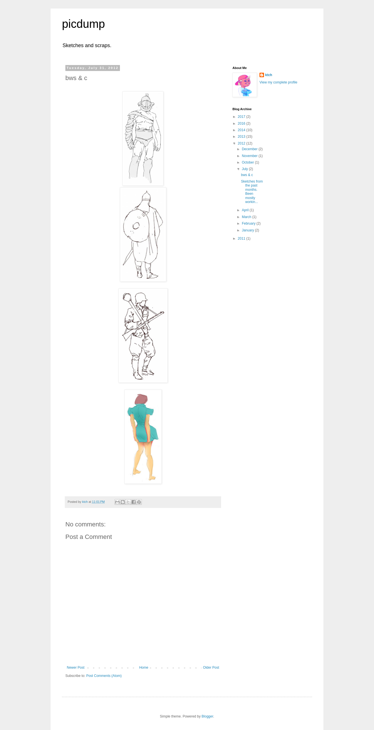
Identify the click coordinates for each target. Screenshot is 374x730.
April (246, 210)
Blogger (207, 716)
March (247, 217)
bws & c (247, 175)
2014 (242, 130)
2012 (242, 143)
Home (143, 668)
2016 (242, 123)
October (248, 162)
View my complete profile (278, 82)
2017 (242, 117)
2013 (242, 137)
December (250, 149)
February (249, 223)
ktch (268, 75)
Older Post (211, 668)
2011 (242, 238)
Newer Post (75, 668)
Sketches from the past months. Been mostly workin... (252, 191)
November (250, 156)
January (248, 230)
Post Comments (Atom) (104, 676)
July (245, 169)
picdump (83, 24)
